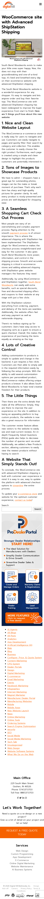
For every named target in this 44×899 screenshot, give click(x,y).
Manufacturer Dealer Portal (21, 698)
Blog (9, 651)
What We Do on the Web (20, 754)
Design (10, 670)
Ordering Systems (16, 723)
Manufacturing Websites (19, 701)
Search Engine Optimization (21, 726)
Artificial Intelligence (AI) (19, 645)
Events (10, 682)
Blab (9, 648)
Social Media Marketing (19, 738)
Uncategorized (14, 745)
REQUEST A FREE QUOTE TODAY (22, 832)
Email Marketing (15, 679)
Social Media (13, 735)
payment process (19, 233)
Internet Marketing (17, 692)
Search (5, 505)
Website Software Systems (20, 751)
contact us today (23, 500)
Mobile (10, 704)
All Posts (11, 635)
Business (11, 654)
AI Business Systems (22, 869)
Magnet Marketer (16, 695)
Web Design (13, 748)
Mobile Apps (13, 707)
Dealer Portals (14, 667)
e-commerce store (27, 493)
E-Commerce (22, 860)
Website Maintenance (22, 866)
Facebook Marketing (17, 685)
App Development (16, 642)
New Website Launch (18, 710)
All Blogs (11, 632)
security (11, 729)
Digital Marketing (16, 673)
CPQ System (13, 663)
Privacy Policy (26, 888)
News (10, 713)
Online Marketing (16, 717)
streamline (18, 485)
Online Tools (13, 720)
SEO (9, 732)
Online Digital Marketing (22, 863)
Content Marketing (17, 660)
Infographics (13, 688)
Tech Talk (12, 742)
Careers (14, 888)
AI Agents (12, 629)
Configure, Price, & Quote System (24, 657)
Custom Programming (22, 854)
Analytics (11, 639)
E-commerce (14, 676)
